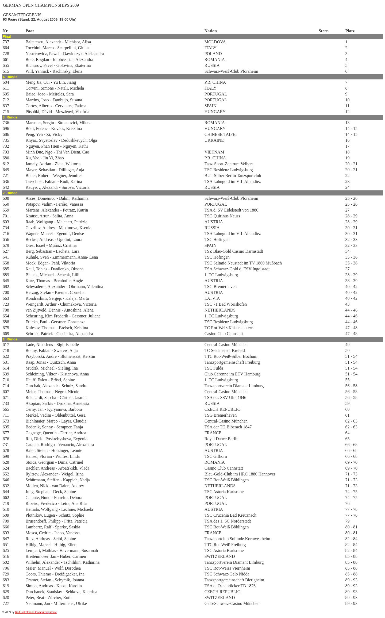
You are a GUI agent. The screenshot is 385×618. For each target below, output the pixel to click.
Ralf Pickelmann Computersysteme (36, 612)
